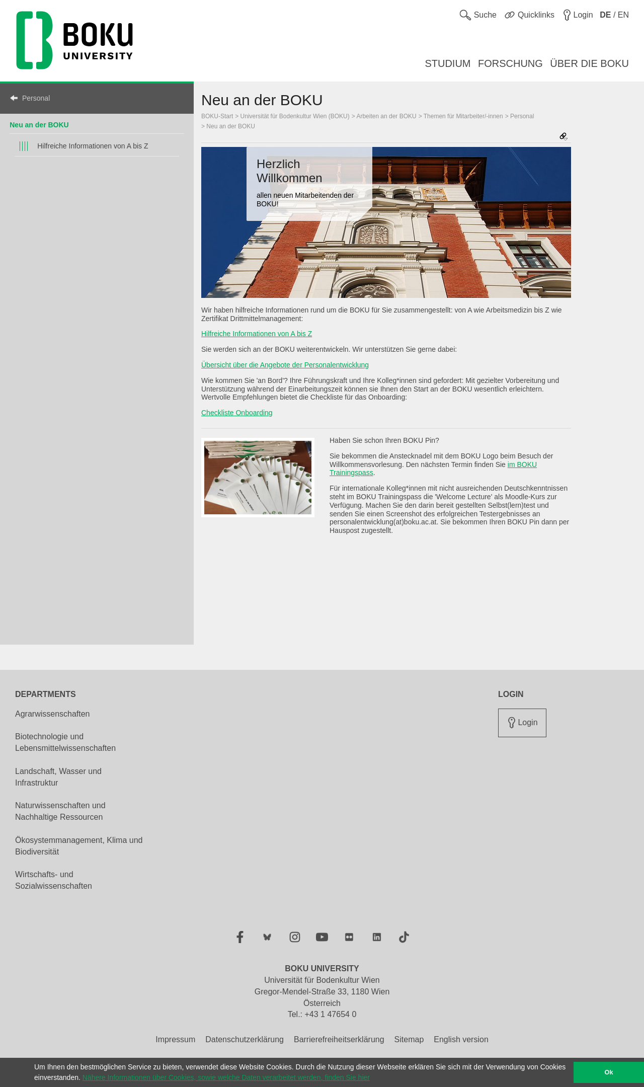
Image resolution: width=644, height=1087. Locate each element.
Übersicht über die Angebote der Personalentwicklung (285, 365)
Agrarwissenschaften (52, 714)
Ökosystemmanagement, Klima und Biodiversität (78, 846)
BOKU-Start (217, 116)
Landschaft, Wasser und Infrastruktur (58, 777)
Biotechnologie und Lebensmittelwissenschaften (65, 742)
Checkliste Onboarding (237, 413)
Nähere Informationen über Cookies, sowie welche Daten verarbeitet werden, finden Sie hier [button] (226, 1077)
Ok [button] (609, 1072)
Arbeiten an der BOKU (386, 116)
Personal (36, 98)
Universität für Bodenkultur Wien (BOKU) (295, 116)
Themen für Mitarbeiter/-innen (463, 116)
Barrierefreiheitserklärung (339, 1039)
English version (461, 1039)
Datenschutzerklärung (244, 1039)
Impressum (175, 1039)
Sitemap (409, 1039)
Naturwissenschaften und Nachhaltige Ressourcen (60, 811)
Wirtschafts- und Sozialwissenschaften (53, 880)
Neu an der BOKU (39, 125)
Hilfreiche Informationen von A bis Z (92, 146)
